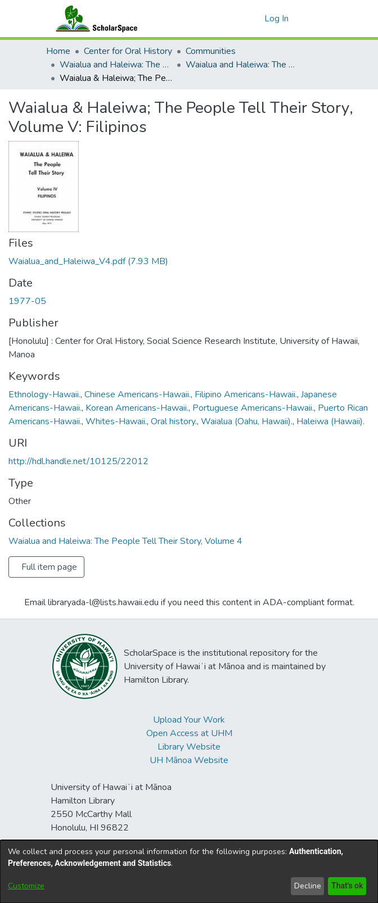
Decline (305, 886)
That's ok (346, 886)
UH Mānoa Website (189, 760)
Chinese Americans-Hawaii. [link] (137, 394)
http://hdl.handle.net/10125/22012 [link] (78, 461)
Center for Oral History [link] (128, 51)
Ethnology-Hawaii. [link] (44, 394)
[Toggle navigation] (316, 18)
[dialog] (189, 871)
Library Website (189, 747)
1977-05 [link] (27, 301)
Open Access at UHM (189, 733)
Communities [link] (211, 51)
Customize (26, 886)
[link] (88, 261)
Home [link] (58, 51)
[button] (254, 18)
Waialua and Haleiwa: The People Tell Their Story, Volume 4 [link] (242, 64)
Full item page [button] (49, 567)
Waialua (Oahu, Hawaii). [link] (246, 421)
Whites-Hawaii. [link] (116, 421)
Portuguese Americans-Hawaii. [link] (253, 408)
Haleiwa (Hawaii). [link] (330, 421)
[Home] (94, 18)
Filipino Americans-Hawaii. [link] (246, 394)
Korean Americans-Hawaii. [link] (137, 408)
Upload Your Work (189, 720)
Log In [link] (277, 18)
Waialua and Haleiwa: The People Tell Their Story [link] (116, 64)
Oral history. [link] (174, 421)
